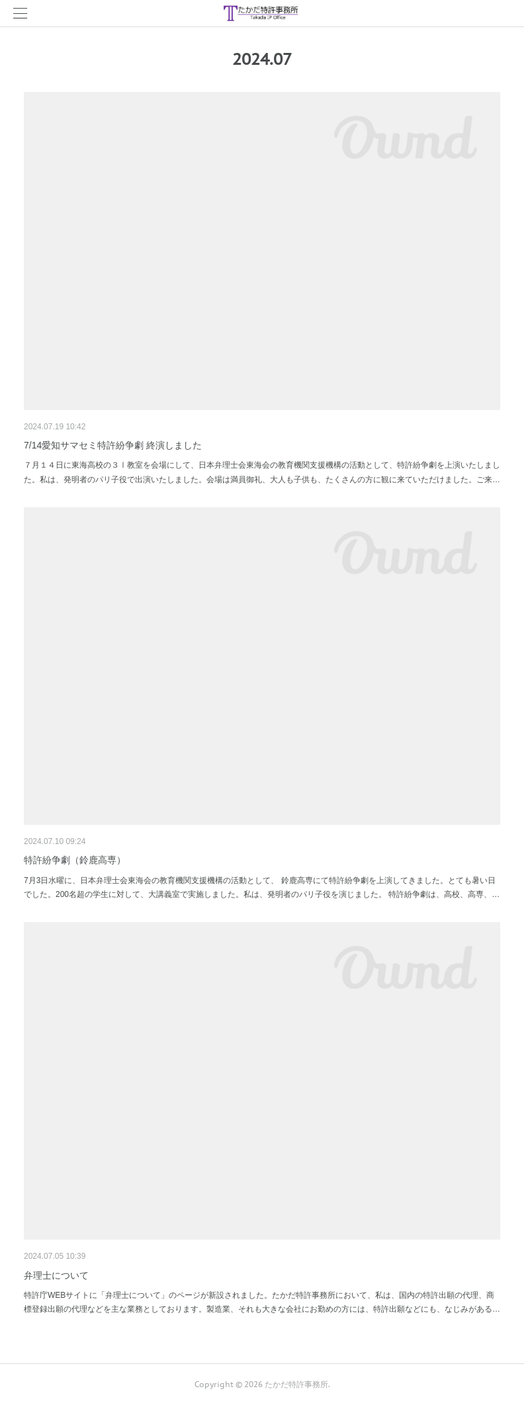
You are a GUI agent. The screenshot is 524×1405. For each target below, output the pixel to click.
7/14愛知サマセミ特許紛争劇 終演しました (113, 445)
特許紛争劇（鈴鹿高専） (75, 860)
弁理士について (56, 1275)
